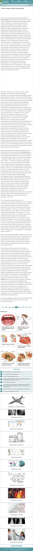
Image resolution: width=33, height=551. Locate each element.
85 (6, 307)
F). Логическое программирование (10, 374)
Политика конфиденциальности (22, 549)
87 (13, 307)
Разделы (22, 1)
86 (9, 307)
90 (23, 307)
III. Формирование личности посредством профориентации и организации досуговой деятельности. (16, 379)
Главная (15, 1)
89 (19, 307)
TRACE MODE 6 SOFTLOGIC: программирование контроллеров (16, 389)
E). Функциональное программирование (12, 371)
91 (26, 307)
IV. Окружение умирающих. (9, 382)
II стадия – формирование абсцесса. (11, 376)
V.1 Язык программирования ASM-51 (11, 391)
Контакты (28, 1)
